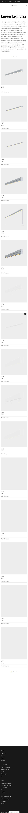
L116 (2, 310)
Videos (2, 803)
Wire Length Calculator (6, 785)
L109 (2, 159)
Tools (2, 1)
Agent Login (4, 773)
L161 (2, 650)
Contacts (3, 758)
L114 (2, 232)
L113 (2, 195)
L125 (2, 522)
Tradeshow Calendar (6, 767)
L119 (2, 353)
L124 (2, 480)
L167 (2, 692)
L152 (2, 565)
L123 (2, 437)
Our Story (3, 753)
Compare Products (14, 812)
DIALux (2, 792)
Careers (3, 760)
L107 (2, 123)
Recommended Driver (6, 783)
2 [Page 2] (13, 56)
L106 (2, 87)
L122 (2, 395)
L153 (2, 607)
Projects (3, 755)
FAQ (2, 776)
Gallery (2, 771)
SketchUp (3, 789)
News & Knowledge (5, 799)
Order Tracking (17, 1)
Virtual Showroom (8, 1)
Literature (3, 801)
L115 (2, 268)
